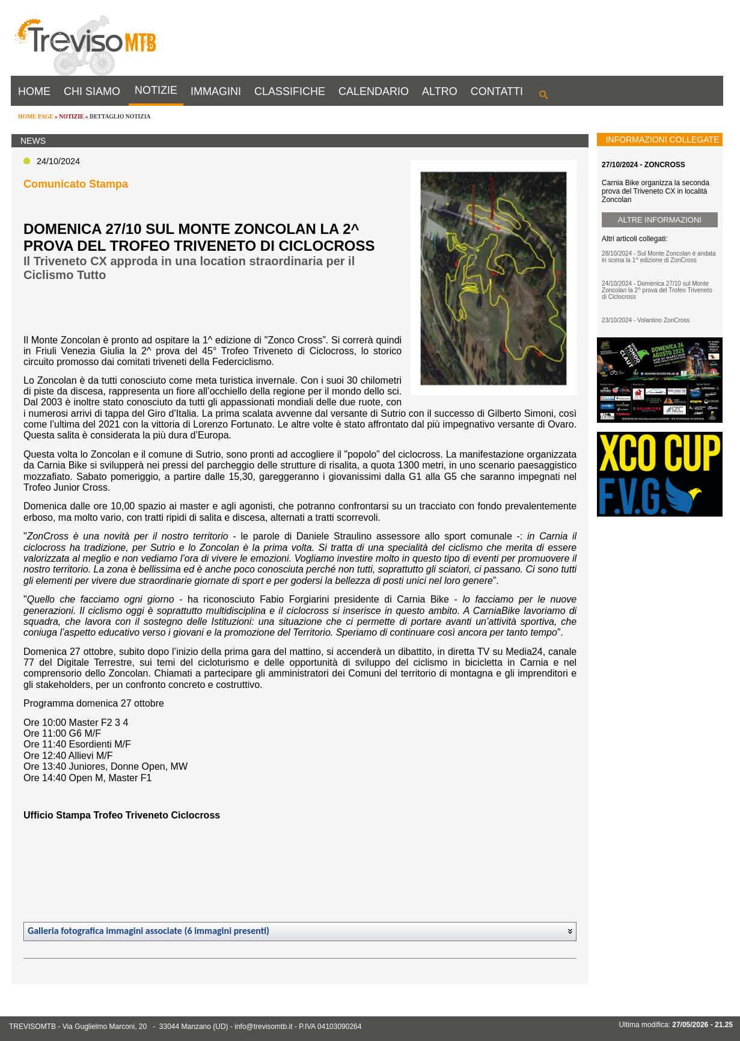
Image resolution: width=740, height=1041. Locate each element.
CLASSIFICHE (289, 91)
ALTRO (439, 91)
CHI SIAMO (92, 91)
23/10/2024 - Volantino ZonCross (646, 320)
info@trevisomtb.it (263, 1026)
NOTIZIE (156, 90)
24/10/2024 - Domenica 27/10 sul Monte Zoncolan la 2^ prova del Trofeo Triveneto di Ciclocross (657, 290)
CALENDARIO (373, 91)
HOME (34, 91)
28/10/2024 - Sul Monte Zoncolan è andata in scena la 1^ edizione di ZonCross (659, 256)
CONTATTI (497, 91)
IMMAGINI (216, 91)
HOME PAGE (36, 116)
